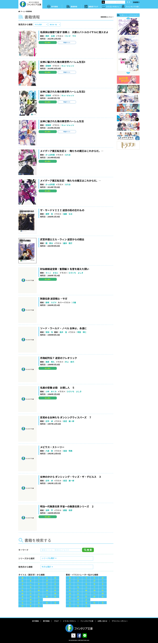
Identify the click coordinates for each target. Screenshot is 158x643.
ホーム (23, 11)
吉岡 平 (49, 510)
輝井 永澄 (50, 36)
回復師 (48, 65)
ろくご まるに (52, 272)
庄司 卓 (49, 421)
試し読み (48, 42)
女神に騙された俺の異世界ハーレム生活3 (62, 62)
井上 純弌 (69, 361)
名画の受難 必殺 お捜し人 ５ (57, 387)
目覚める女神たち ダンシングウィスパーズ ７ (65, 417)
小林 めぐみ (51, 391)
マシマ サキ (70, 36)
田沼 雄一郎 (68, 421)
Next (128, 73)
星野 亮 (49, 214)
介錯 (74, 302)
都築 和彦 (67, 510)
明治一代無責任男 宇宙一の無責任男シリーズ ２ (67, 506)
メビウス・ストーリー (52, 447)
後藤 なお (67, 214)
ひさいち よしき (76, 272)
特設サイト (66, 42)
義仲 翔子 (67, 243)
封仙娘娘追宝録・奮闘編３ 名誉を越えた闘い (64, 269)
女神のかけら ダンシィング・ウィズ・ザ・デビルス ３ (70, 476)
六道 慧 (49, 450)
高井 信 (63, 332)
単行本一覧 (53, 25)
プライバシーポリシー (120, 621)
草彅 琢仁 (81, 332)
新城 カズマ (51, 302)
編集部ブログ (93, 6)
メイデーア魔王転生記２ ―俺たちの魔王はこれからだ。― (71, 151)
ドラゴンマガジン (112, 6)
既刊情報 (46, 621)
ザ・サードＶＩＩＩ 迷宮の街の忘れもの (62, 210)
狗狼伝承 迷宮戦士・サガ (53, 298)
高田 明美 (67, 450)
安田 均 (49, 332)
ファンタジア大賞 (132, 6)
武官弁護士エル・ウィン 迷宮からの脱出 (62, 239)
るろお (68, 154)
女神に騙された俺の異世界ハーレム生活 (62, 121)
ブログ (56, 621)
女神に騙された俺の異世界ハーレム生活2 (62, 91)
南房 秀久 (50, 361)
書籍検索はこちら (106, 17)
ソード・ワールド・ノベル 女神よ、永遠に (63, 328)
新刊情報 (54, 6)
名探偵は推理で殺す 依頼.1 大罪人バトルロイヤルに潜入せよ (74, 32)
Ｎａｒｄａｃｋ (67, 65)
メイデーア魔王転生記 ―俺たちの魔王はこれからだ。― (70, 180)
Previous (128, 18)
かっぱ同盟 (50, 154)
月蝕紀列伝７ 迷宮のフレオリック (58, 358)
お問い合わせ (102, 621)
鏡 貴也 (49, 243)
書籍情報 (74, 6)
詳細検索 (136, 2)
